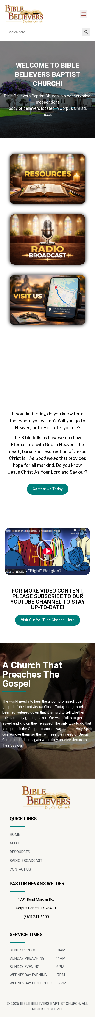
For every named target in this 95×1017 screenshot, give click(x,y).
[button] (83, 14)
